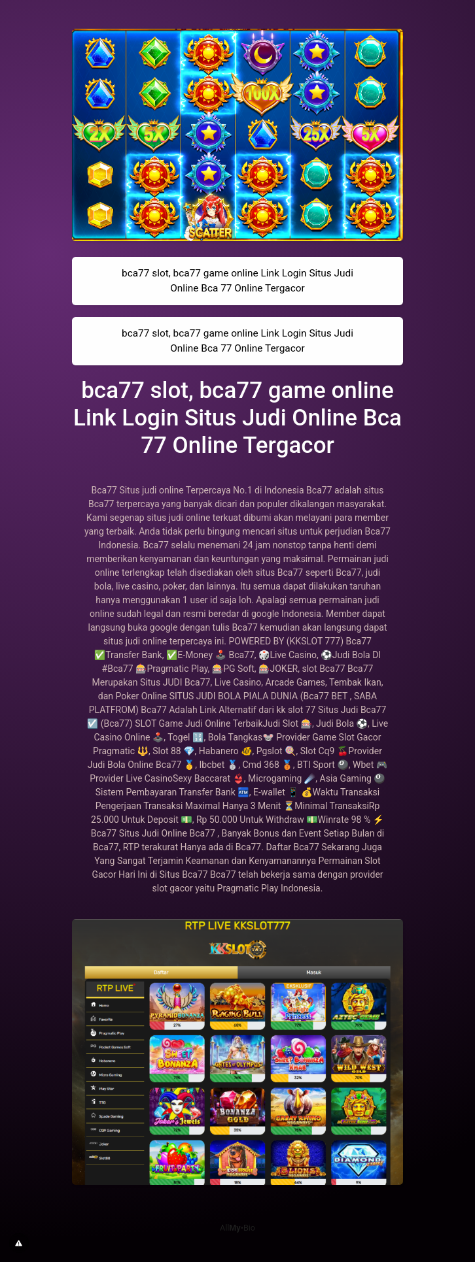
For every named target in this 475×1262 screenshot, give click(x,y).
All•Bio (237, 1228)
